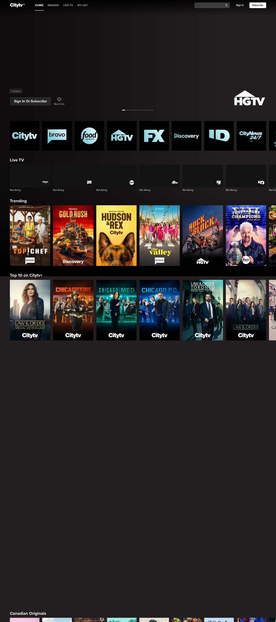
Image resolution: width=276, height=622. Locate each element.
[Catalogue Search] (210, 5)
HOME (39, 5)
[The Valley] (159, 235)
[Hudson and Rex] (116, 235)
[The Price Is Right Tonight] (251, 469)
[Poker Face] (154, 527)
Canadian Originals (28, 442)
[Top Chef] (30, 235)
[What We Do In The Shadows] (122, 527)
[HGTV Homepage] (122, 136)
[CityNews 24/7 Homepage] (251, 136)
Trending (18, 201)
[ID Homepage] (219, 136)
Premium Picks (24, 500)
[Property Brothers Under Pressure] (122, 469)
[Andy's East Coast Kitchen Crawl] (154, 469)
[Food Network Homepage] (89, 136)
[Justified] (186, 527)
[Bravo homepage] (57, 136)
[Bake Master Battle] (24, 469)
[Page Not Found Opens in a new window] (138, 390)
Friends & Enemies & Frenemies (40, 617)
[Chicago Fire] (73, 310)
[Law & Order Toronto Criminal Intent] (203, 310)
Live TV (17, 160)
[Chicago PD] (159, 310)
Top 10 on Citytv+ (26, 275)
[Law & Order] (246, 310)
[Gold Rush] (73, 235)
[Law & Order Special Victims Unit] (30, 310)
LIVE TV (68, 5)
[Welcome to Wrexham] (89, 527)
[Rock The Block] (203, 235)
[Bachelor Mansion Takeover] (186, 585)
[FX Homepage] (154, 136)
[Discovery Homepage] (186, 136)
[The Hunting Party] (24, 585)
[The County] (57, 469)
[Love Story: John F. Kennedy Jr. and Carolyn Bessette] (24, 527)
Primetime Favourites (30, 558)
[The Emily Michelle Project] (89, 469)
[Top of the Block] (219, 469)
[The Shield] (219, 527)
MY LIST (82, 5)
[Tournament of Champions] (246, 235)
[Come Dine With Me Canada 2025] (186, 469)
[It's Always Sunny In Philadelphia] (57, 527)
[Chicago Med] (116, 310)
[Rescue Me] (251, 527)
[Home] (17, 5)
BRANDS (53, 5)
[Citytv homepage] (24, 136)
